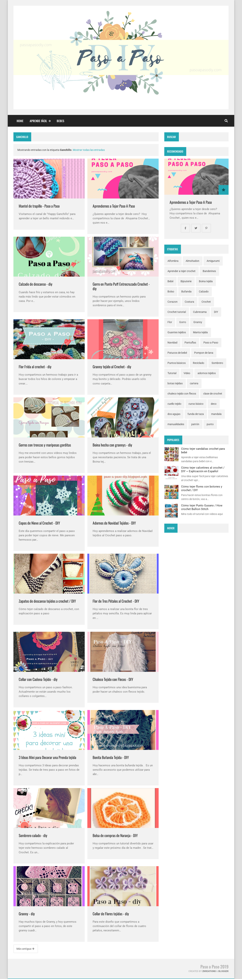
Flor (170, 322)
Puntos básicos (177, 362)
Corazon (173, 301)
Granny (197, 322)
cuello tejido (174, 403)
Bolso (171, 291)
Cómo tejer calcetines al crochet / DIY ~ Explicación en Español (202, 469)
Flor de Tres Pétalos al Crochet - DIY (116, 601)
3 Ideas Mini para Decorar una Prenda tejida (47, 757)
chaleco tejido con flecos (182, 393)
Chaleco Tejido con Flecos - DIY (113, 679)
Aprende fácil (40, 121)
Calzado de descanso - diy (35, 284)
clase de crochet (212, 393)
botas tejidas (175, 383)
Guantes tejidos (177, 332)
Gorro (182, 322)
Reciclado (198, 362)
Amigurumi (213, 260)
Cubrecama (200, 311)
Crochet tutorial (177, 311)
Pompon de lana (203, 352)
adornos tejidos (207, 373)
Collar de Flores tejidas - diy (111, 913)
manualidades (176, 424)
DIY (216, 311)
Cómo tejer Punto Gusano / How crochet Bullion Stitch (201, 507)
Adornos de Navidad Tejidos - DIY (114, 523)
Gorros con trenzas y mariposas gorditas (45, 445)
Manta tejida (200, 332)
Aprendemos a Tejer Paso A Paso (114, 206)
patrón (195, 424)
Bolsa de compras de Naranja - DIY (115, 835)
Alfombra (173, 260)
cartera (194, 383)
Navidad (172, 342)
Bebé (170, 281)
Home (20, 121)
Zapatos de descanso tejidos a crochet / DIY (47, 601)
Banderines (209, 271)
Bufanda (186, 291)
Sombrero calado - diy (33, 835)
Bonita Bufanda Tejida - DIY (111, 757)
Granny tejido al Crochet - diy (112, 366)
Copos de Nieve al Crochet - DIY (39, 523)
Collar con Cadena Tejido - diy (38, 679)
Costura (189, 301)
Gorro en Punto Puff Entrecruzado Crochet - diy (121, 286)
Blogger (223, 971)
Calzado (204, 291)
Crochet (206, 301)
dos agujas (174, 413)
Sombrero (217, 362)
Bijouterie (186, 281)
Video (187, 373)
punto (210, 424)
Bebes (60, 121)
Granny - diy (27, 913)
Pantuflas (190, 342)
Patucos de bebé (177, 352)
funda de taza (196, 413)
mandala (216, 413)
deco (213, 403)
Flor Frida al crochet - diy (35, 366)
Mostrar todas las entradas (89, 149)
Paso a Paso (210, 342)
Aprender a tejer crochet (181, 271)
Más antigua (25, 948)
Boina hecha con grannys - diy (112, 445)
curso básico (195, 403)
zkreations (209, 971)
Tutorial (172, 373)
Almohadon (192, 260)
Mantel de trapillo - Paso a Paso (39, 206)
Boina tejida (206, 281)
